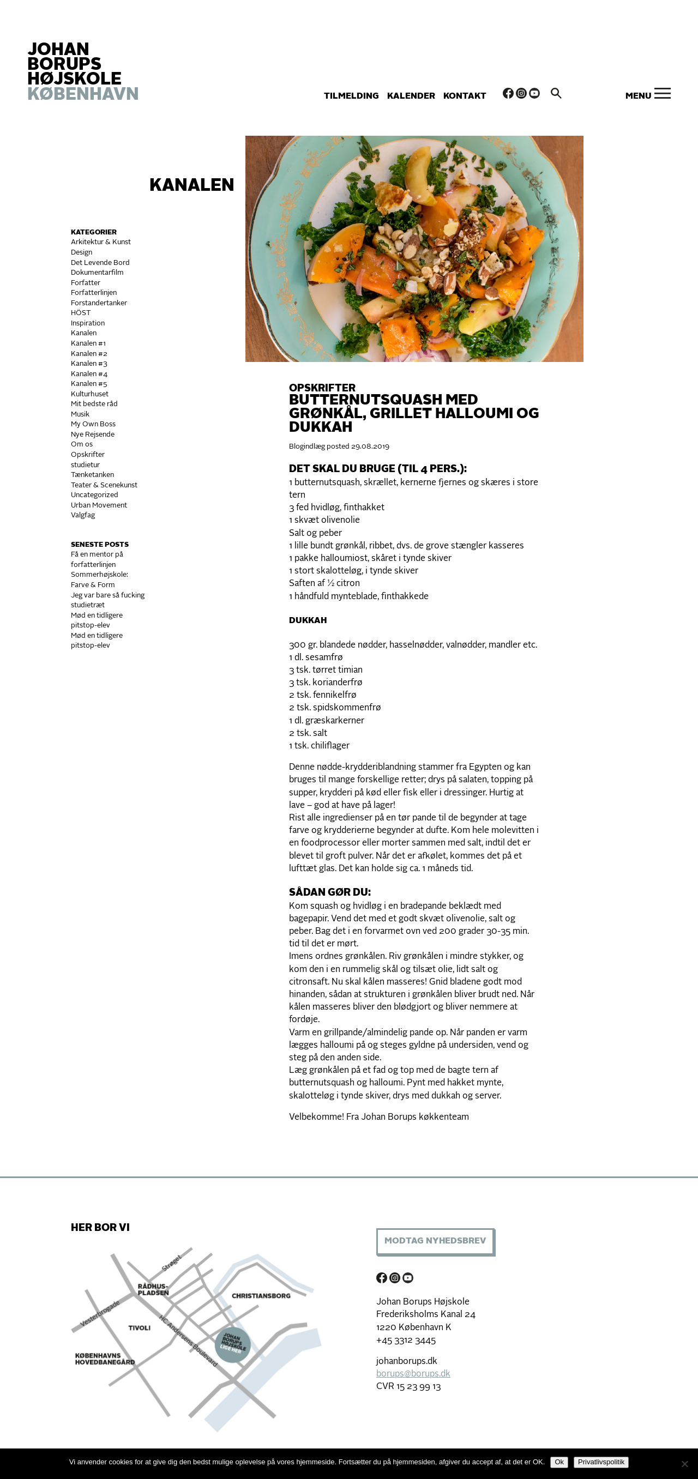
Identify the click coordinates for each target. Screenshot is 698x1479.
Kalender (411, 96)
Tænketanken (92, 475)
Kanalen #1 (88, 343)
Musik (80, 414)
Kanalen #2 (89, 354)
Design (81, 252)
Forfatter (85, 283)
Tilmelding (351, 96)
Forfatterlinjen (94, 293)
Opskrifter (88, 454)
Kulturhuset (90, 394)
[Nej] (684, 1463)
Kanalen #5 (89, 384)
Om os (82, 444)
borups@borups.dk (413, 1374)
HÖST (81, 313)
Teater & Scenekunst (104, 485)
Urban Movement (99, 505)
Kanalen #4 (89, 374)
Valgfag (83, 515)
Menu (638, 96)
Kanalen (191, 186)
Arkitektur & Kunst (101, 242)
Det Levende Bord (100, 263)
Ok (559, 1462)
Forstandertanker (99, 303)
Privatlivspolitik (601, 1462)
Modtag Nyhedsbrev (435, 1241)
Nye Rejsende (93, 434)
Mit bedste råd (94, 404)
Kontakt (464, 96)
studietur (85, 465)
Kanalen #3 (89, 363)
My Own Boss (93, 424)
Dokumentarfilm (97, 272)
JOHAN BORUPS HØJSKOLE (83, 73)
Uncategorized (94, 495)
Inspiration (88, 323)
